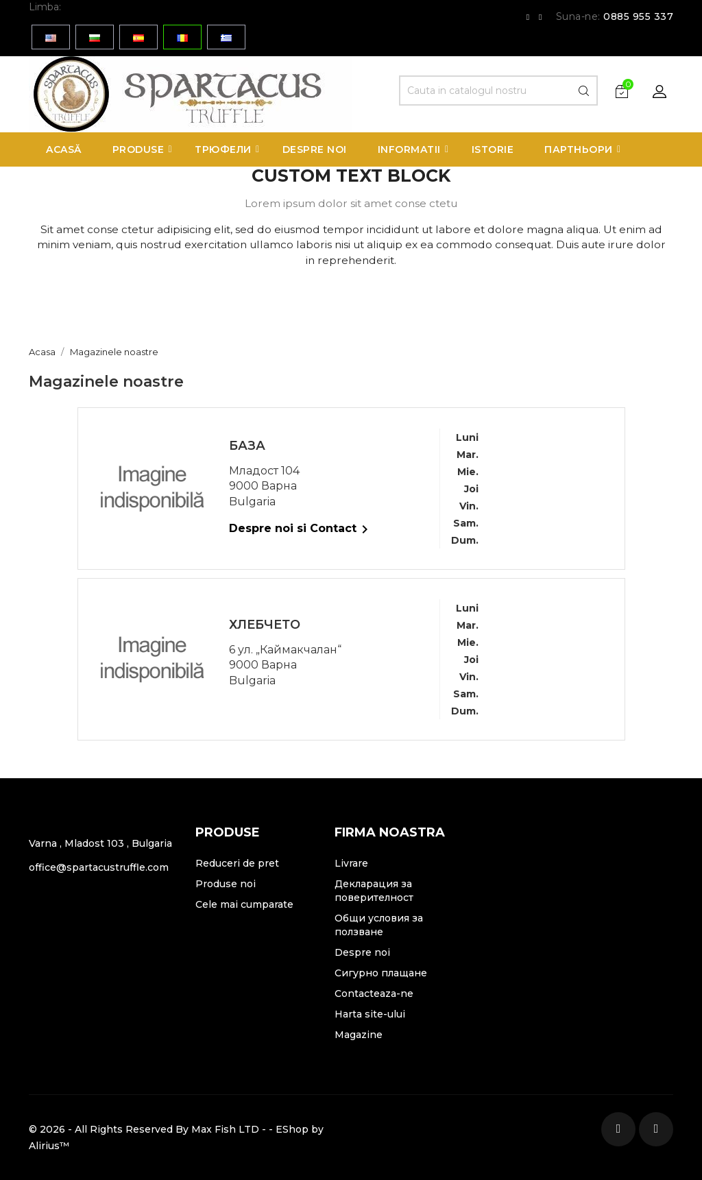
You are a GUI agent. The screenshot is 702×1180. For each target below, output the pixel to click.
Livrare (351, 863)
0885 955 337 (638, 16)
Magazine (359, 1034)
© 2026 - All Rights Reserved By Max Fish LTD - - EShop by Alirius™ (176, 1137)
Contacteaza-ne (374, 993)
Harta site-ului (370, 1014)
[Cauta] (498, 90)
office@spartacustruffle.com (99, 867)
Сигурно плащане (381, 973)
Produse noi (225, 884)
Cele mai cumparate (244, 904)
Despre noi (362, 952)
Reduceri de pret (237, 863)
